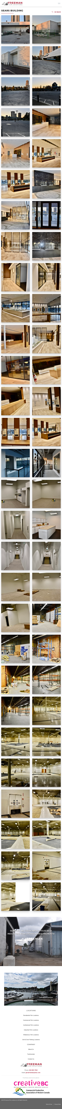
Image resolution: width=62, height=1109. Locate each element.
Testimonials (31, 1054)
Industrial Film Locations (31, 1030)
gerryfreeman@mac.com (33, 1072)
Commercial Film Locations (31, 1020)
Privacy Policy (57, 1104)
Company (31, 1044)
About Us (31, 1049)
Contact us (17, 931)
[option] (31, 989)
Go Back (56, 12)
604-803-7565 (33, 1070)
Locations (31, 1010)
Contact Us (31, 1059)
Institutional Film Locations (31, 1025)
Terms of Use (49, 1104)
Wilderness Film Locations (31, 1035)
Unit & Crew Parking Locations (31, 1039)
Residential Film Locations (31, 1015)
